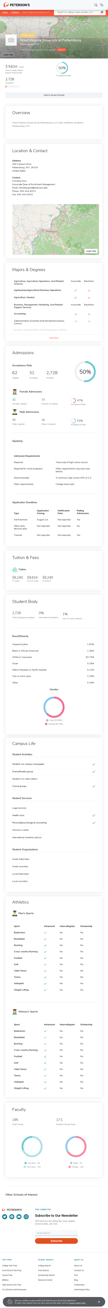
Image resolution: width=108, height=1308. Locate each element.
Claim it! (61, 49)
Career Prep (7, 1275)
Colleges (15, 12)
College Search (44, 1265)
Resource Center (45, 1280)
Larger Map (8, 55)
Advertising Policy (82, 1289)
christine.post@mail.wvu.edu (33, 187)
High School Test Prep (11, 1285)
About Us (78, 1265)
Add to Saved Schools (54, 95)
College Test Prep (9, 1265)
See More (54, 338)
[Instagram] (26, 1216)
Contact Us (79, 1270)
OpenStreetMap (89, 17)
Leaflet (74, 17)
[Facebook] (11, 1216)
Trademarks (79, 1285)
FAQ (76, 1275)
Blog (76, 1280)
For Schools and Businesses (14, 1289)
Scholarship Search (46, 1275)
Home (5, 12)
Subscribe (56, 1240)
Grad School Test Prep (11, 1270)
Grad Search (43, 1270)
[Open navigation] (101, 4)
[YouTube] (19, 1216)
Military (5, 1280)
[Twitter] (4, 1216)
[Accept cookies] (97, 1302)
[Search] (96, 4)
